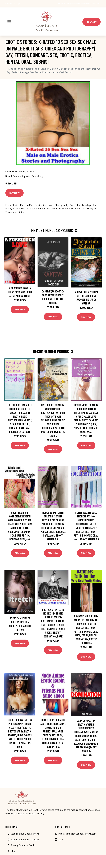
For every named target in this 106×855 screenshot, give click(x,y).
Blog (13, 851)
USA (63, 3)
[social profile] (19, 3)
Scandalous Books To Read (25, 839)
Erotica (30, 171)
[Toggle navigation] (9, 21)
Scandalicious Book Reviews (25, 833)
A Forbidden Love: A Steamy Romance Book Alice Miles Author (20, 291)
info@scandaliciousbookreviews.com (83, 3)
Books (22, 171)
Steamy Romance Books (23, 845)
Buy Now (14, 193)
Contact (91, 21)
